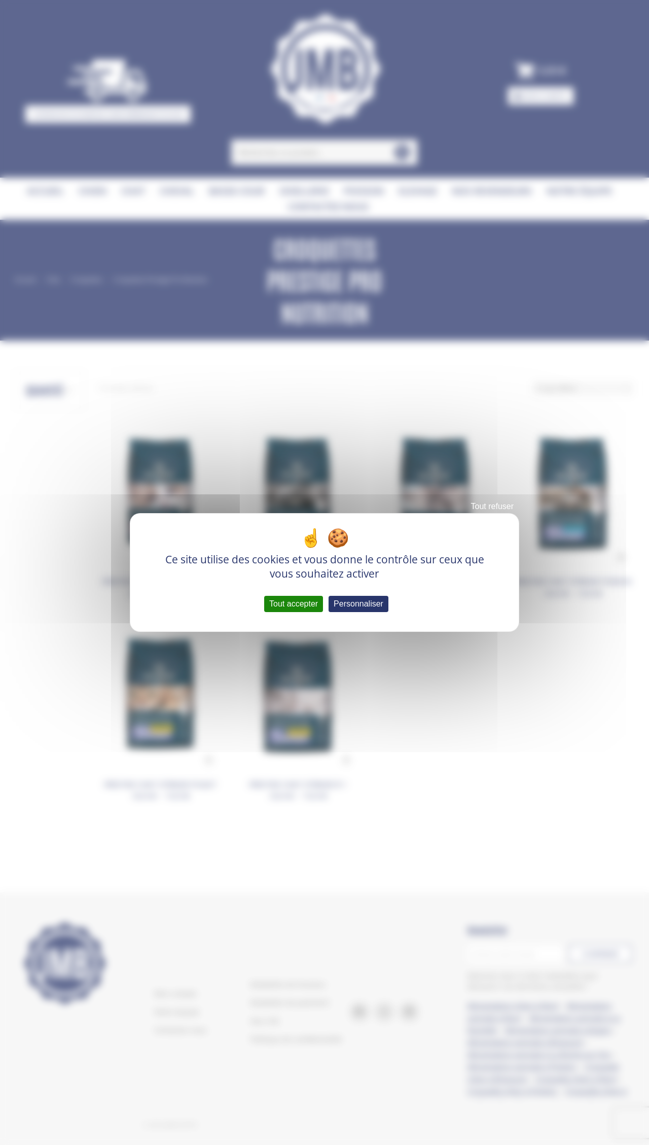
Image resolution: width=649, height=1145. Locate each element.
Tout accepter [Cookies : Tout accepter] (293, 603)
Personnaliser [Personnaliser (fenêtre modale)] (358, 603)
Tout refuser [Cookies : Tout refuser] (492, 506)
